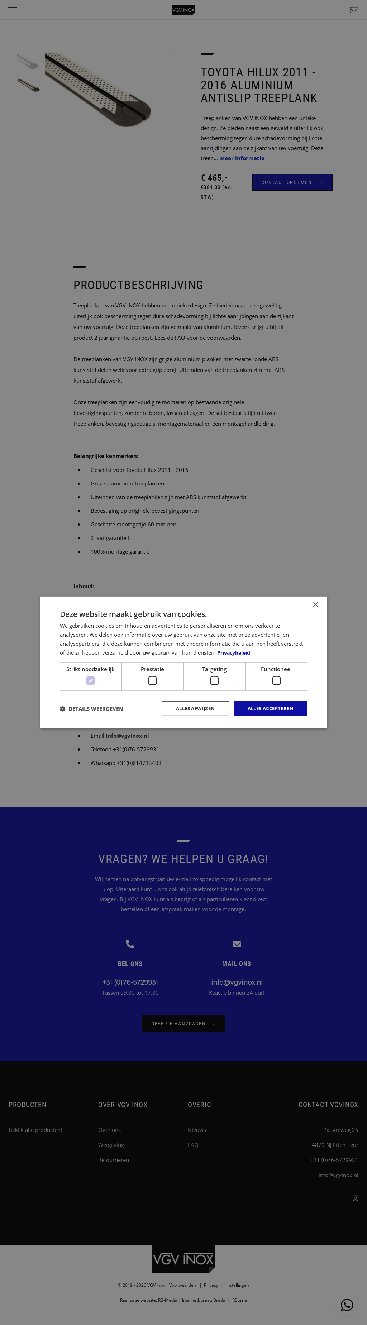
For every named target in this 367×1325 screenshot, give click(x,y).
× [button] (315, 604)
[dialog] (183, 662)
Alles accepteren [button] (268, 708)
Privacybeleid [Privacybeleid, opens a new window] (235, 651)
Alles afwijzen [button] (188, 708)
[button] (91, 708)
